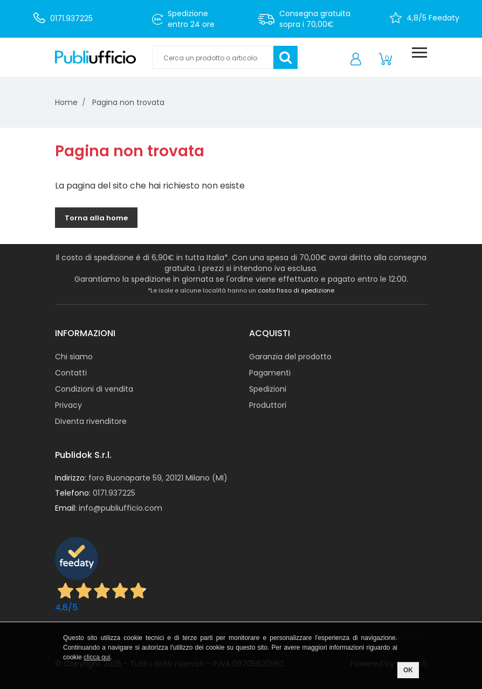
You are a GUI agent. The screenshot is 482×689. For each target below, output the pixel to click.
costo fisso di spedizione (296, 290)
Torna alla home (96, 218)
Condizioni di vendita (94, 389)
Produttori (267, 405)
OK (408, 670)
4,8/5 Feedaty (433, 17)
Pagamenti (270, 372)
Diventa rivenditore (91, 421)
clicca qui (97, 657)
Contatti (71, 372)
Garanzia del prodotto (290, 356)
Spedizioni (267, 389)
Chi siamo (74, 356)
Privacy (68, 405)
